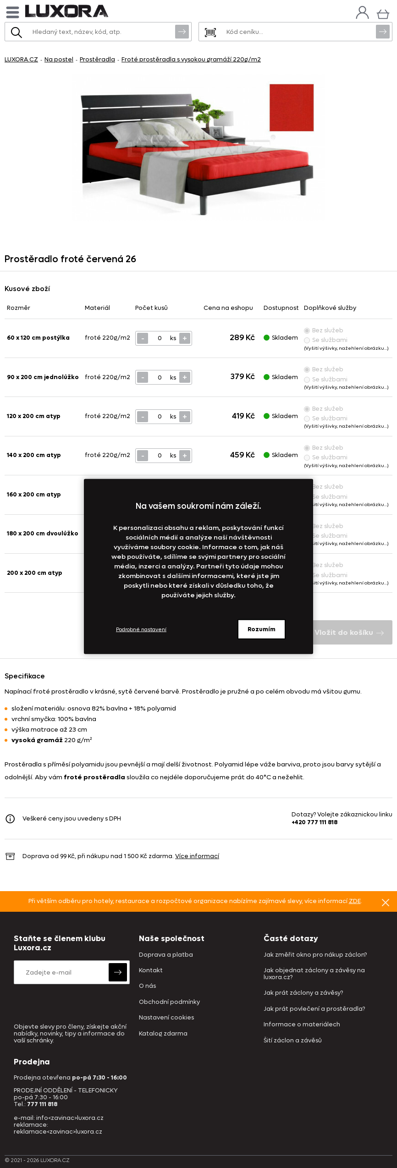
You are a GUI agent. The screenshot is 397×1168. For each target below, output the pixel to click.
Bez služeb (323, 330)
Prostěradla (97, 59)
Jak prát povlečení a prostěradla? (314, 1009)
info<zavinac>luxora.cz (70, 1118)
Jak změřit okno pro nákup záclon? (315, 955)
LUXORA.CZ (21, 59)
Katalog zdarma (163, 1033)
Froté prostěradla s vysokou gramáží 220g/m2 (191, 59)
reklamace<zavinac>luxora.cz (58, 1131)
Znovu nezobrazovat (385, 902)
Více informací (197, 856)
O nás (147, 986)
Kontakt (151, 970)
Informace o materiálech (302, 1024)
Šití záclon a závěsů (293, 1040)
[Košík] (383, 13)
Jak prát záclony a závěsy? (303, 993)
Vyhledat (182, 31)
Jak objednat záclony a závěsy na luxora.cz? (314, 974)
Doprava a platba (166, 955)
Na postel (58, 59)
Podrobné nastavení (141, 629)
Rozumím (262, 629)
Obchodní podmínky (169, 1002)
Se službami (325, 340)
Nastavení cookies (166, 1017)
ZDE (355, 901)
